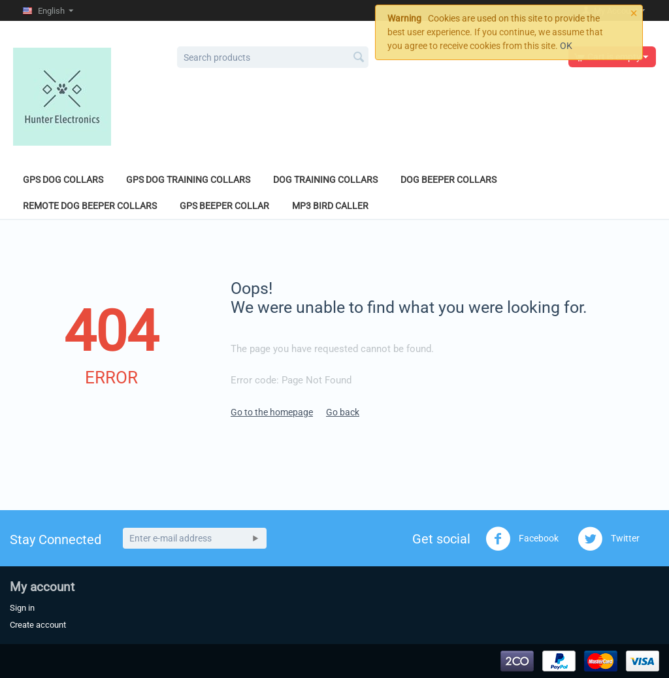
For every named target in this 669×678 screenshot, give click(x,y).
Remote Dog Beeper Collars (90, 206)
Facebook (522, 538)
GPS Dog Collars (63, 179)
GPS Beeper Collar (224, 206)
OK (566, 45)
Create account (38, 625)
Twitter (609, 538)
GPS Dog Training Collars (188, 179)
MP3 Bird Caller (330, 206)
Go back (342, 412)
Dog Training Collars (325, 179)
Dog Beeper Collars (448, 179)
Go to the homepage (272, 412)
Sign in (22, 608)
